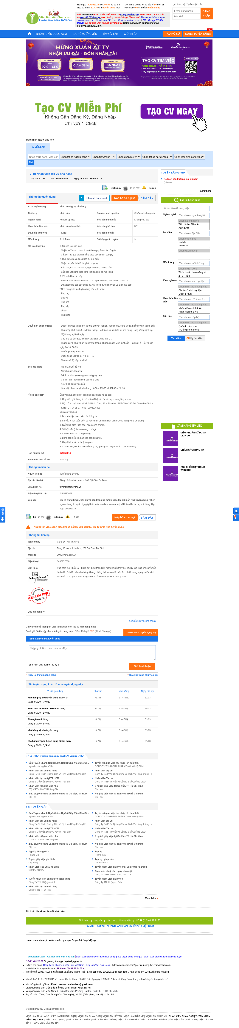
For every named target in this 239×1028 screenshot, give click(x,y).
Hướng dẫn (125, 920)
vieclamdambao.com (54, 1009)
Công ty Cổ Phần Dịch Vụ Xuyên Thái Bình (50, 781)
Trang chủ (31, 139)
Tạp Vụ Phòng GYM (39, 851)
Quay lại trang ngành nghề (42, 675)
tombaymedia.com (46, 968)
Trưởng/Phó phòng (194, 329)
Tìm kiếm (176, 338)
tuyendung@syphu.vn (70, 487)
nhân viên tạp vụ (104, 770)
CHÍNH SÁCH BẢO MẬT (193, 450)
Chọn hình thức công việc (194, 286)
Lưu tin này (115, 188)
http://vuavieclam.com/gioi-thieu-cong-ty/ (132, 965)
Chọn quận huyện (194, 250)
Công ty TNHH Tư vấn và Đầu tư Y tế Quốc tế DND (120, 781)
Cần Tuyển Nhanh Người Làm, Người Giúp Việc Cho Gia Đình (59, 763)
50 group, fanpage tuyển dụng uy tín (63, 961)
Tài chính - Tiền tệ (193, 224)
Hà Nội (194, 242)
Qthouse (168, 182)
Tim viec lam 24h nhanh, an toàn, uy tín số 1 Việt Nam (119, 926)
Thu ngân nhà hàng (38, 719)
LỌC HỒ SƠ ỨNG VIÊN (84, 34)
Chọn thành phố (194, 238)
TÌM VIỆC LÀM (110, 34)
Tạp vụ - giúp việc (104, 859)
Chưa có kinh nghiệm (194, 290)
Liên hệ (111, 920)
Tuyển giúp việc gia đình (42, 859)
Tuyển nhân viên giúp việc (109, 879)
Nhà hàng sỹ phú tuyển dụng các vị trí (48, 697)
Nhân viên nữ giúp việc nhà (43, 786)
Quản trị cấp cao (194, 326)
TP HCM (194, 245)
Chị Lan (99, 789)
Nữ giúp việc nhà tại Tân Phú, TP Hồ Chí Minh (119, 793)
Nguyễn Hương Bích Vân (41, 766)
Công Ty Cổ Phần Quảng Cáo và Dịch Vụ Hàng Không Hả (57, 774)
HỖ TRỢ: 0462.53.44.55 (148, 920)
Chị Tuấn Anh (101, 862)
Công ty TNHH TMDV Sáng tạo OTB (113, 874)
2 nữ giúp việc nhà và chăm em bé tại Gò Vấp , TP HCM (58, 793)
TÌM (31, 162)
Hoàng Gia (34, 855)
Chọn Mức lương (194, 268)
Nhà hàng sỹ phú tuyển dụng (43, 730)
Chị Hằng (33, 862)
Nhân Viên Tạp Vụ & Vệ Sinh (44, 867)
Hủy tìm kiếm (196, 338)
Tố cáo (152, 188)
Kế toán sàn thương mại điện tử (181, 179)
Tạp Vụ (98, 851)
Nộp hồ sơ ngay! (124, 198)
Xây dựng (193, 228)
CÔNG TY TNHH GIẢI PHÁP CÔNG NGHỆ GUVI (119, 766)
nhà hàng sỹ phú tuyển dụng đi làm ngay (49, 741)
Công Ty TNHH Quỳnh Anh (42, 882)
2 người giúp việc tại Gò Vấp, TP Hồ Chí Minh (119, 786)
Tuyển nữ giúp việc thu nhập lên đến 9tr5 (117, 763)
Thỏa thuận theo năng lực (194, 272)
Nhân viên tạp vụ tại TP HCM (44, 778)
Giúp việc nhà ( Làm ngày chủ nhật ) (114, 871)
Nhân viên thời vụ (194, 311)
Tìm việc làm (37, 147)
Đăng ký (181, 4)
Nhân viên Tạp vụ (104, 778)
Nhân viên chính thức (194, 308)
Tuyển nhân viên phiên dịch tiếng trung (49, 879)
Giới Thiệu (130, 34)
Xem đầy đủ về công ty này (143, 621)
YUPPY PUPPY (36, 870)
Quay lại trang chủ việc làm (143, 675)
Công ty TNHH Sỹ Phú (39, 702)
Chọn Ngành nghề (193, 221)
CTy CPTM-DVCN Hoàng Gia (43, 789)
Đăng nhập (206, 14)
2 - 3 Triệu (194, 276)
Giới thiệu (84, 920)
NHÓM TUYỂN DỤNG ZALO (51, 34)
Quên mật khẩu (194, 4)
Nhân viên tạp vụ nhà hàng (43, 770)
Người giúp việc (46, 139)
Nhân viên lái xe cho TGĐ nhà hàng (46, 708)
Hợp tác (98, 920)
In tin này (134, 188)
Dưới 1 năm (194, 294)
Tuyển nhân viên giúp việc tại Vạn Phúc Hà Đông (121, 867)
